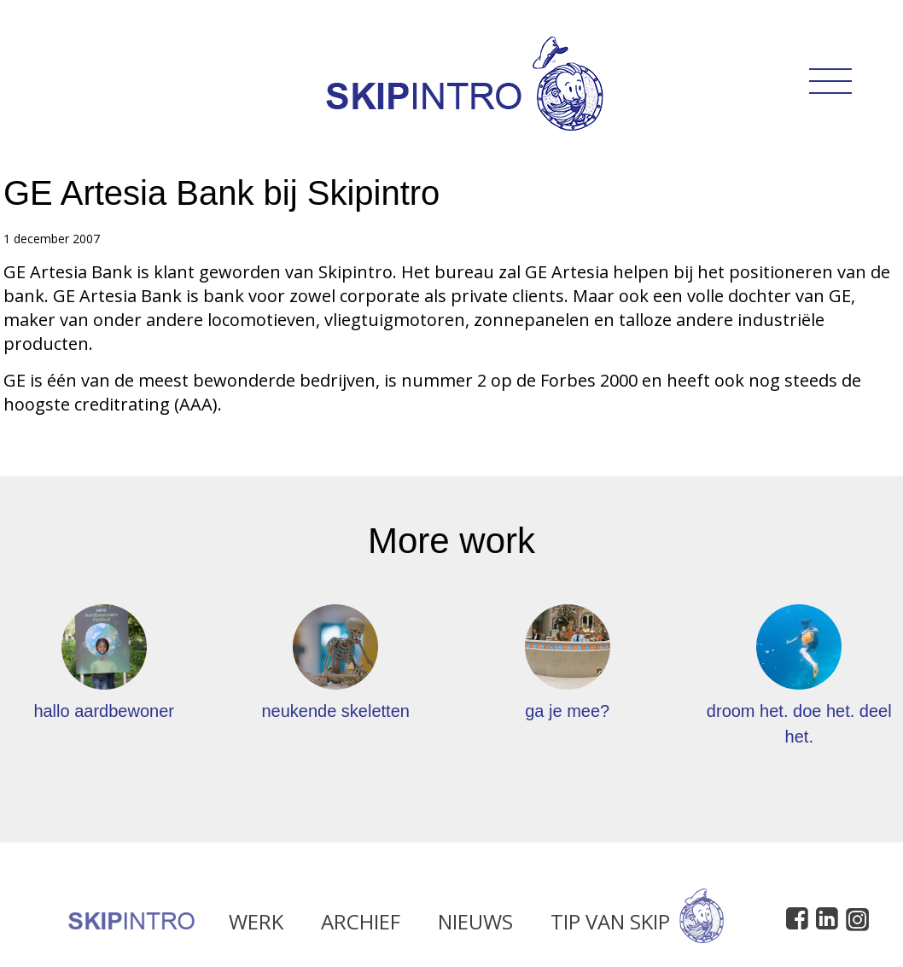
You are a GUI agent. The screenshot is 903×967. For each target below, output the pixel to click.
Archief (360, 926)
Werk (256, 926)
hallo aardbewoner (103, 711)
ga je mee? (567, 711)
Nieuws (475, 926)
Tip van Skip (637, 926)
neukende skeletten (335, 711)
